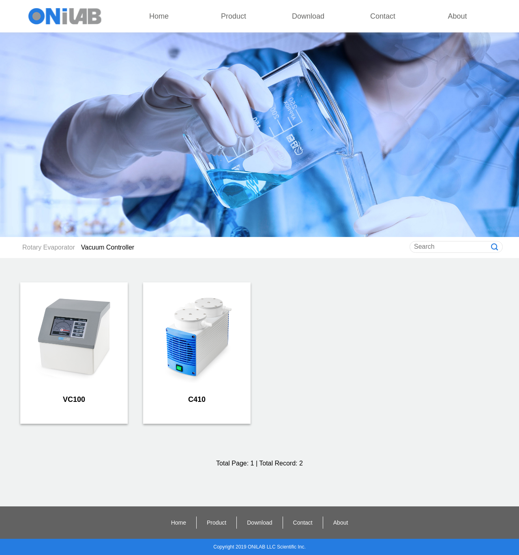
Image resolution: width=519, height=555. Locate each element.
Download (308, 16)
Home (159, 16)
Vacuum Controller (107, 247)
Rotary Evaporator (48, 247)
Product (233, 16)
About (457, 16)
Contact (382, 16)
